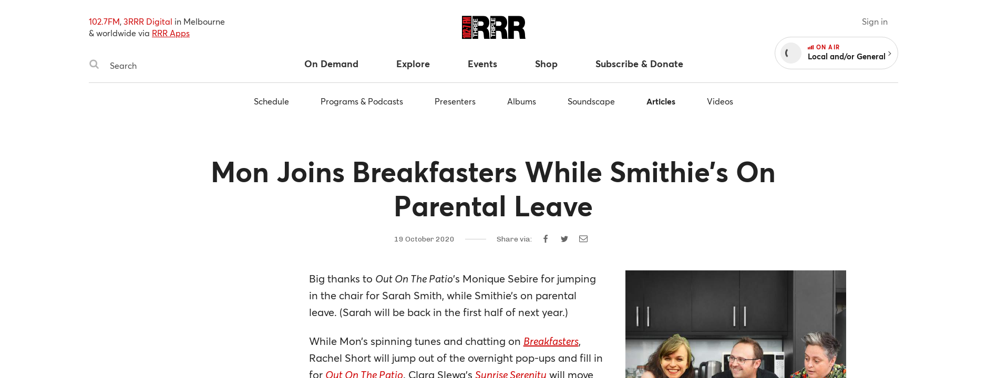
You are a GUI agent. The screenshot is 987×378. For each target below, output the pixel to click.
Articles (660, 101)
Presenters (455, 101)
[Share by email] (583, 239)
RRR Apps (171, 32)
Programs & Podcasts (362, 101)
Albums (521, 101)
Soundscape (591, 101)
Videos (720, 101)
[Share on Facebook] (545, 239)
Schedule (271, 101)
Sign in (875, 21)
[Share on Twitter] (564, 239)
